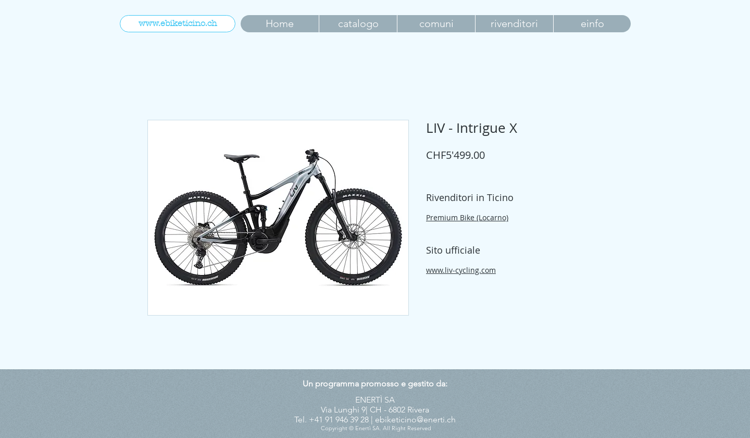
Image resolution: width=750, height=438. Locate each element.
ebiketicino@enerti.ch (415, 419)
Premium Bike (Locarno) (467, 217)
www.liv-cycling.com (461, 270)
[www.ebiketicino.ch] (177, 23)
